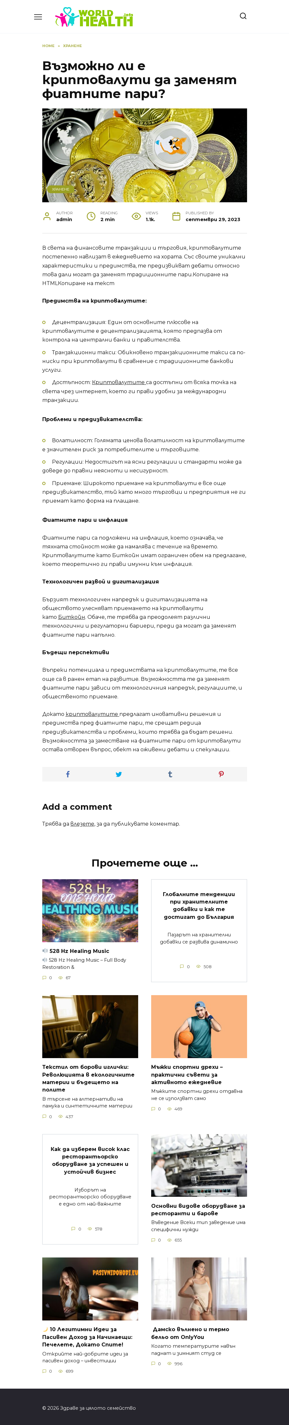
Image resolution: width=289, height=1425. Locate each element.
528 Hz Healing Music (76, 951)
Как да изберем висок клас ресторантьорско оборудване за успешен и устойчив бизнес (90, 1158)
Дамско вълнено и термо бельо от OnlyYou (190, 1330)
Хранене (60, 189)
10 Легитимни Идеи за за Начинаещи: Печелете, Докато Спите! (87, 1334)
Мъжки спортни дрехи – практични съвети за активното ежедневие (187, 1073)
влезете (82, 824)
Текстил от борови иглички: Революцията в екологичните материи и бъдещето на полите (88, 1077)
